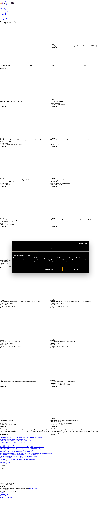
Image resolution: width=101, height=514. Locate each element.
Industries (4, 5)
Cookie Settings (50, 269)
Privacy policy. (33, 488)
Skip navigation (4, 0)
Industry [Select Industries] (51, 65)
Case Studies (3, 9)
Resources (4, 12)
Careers (3, 14)
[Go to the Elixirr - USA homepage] (7, 2)
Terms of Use (3, 496)
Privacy (2, 492)
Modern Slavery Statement (7, 497)
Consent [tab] (24, 249)
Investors (4, 19)
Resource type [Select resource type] (10, 65)
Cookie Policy (4, 494)
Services (3, 8)
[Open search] (2, 21)
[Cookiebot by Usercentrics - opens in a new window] (80, 244)
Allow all (75, 269)
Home (1, 24)
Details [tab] (50, 249)
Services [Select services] (30, 65)
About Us (4, 17)
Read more (54, 47)
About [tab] (76, 249)
